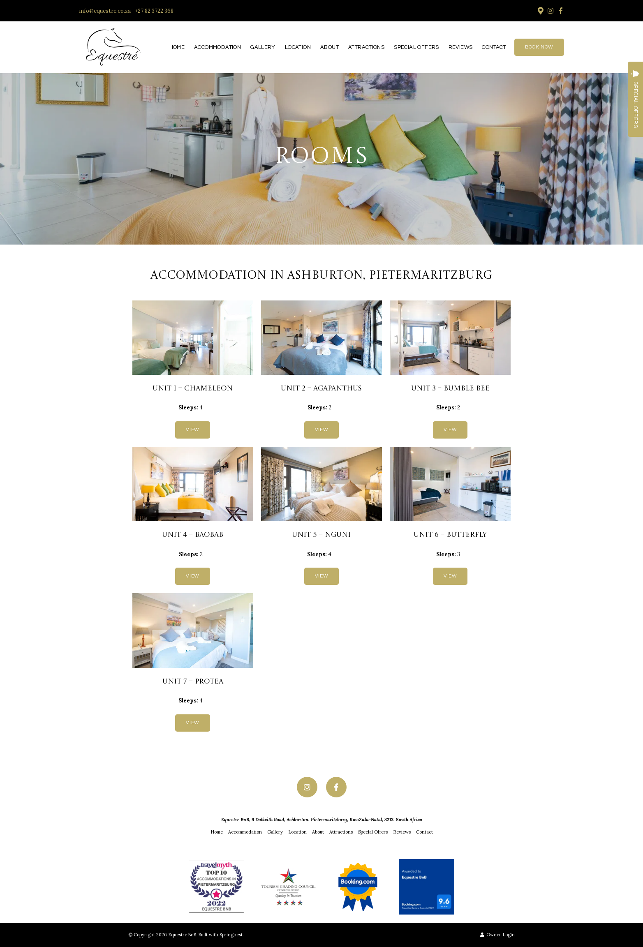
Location (298, 47)
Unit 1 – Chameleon (193, 388)
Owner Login (497, 935)
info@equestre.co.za (105, 11)
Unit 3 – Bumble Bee (450, 388)
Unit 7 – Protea (192, 681)
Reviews (461, 47)
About (329, 47)
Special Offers (416, 47)
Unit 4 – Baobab (192, 534)
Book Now (539, 47)
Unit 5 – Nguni (321, 534)
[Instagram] (550, 10)
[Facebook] (560, 10)
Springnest (231, 935)
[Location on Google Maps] (540, 10)
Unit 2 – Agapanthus (321, 388)
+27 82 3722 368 (154, 11)
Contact (494, 47)
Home (177, 47)
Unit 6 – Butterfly (450, 534)
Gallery (262, 47)
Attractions (366, 47)
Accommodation (217, 47)
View (192, 429)
